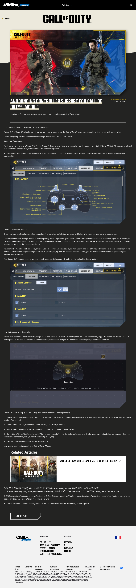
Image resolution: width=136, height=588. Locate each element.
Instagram (68, 548)
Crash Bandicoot (47, 551)
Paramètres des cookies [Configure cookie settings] (90, 568)
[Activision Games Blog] (16, 5)
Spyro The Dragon (47, 548)
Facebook (68, 542)
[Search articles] (131, 5)
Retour (5, 19)
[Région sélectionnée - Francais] (118, 537)
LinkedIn (67, 551)
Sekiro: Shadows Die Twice (51, 554)
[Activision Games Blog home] (23, 539)
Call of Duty (45, 542)
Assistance (29, 567)
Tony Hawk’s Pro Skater (50, 545)
